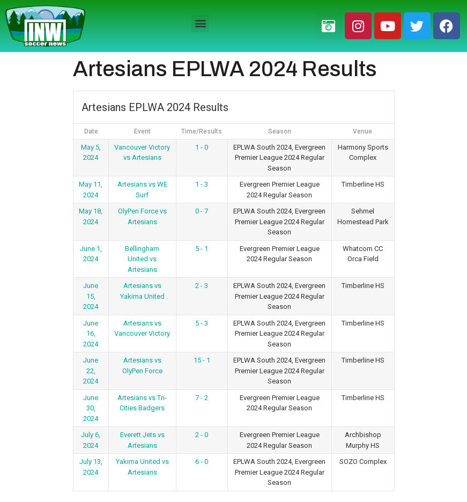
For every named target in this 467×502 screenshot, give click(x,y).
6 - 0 (201, 461)
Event (142, 131)
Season (279, 131)
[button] (200, 23)
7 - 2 (201, 398)
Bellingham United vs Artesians (142, 259)
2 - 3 (201, 286)
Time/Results (201, 131)
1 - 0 (201, 147)
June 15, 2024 (90, 296)
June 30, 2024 (90, 408)
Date (91, 131)
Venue (362, 131)
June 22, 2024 (90, 370)
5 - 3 (201, 323)
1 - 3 (201, 184)
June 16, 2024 (90, 333)
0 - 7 (201, 211)
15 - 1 (202, 360)
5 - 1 (201, 249)
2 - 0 (201, 435)
